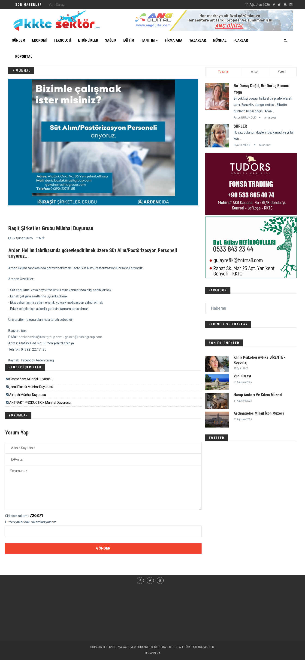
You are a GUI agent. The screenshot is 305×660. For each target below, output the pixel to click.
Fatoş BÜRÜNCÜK (245, 117)
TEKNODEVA (152, 653)
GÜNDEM (18, 40)
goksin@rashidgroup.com (83, 337)
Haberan (218, 308)
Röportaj (23, 56)
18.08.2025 (270, 117)
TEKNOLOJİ (62, 40)
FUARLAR (240, 40)
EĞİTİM (128, 40)
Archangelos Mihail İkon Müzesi (259, 413)
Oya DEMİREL (242, 145)
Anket (254, 71)
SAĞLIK (110, 40)
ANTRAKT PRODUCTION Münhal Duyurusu (40, 402)
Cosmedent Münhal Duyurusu (30, 379)
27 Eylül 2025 (241, 368)
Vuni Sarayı (242, 376)
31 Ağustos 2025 (243, 382)
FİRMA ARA (173, 40)
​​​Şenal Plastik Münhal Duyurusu (31, 387)
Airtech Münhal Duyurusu (27, 395)
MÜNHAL (219, 40)
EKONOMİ (39, 40)
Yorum (282, 71)
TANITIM (149, 40)
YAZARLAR (197, 40)
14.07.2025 (265, 145)
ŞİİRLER (240, 126)
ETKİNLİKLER (88, 40)
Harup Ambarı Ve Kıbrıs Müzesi (258, 395)
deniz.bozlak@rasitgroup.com (40, 337)
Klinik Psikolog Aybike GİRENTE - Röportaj (78, 4)
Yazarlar (223, 71)
